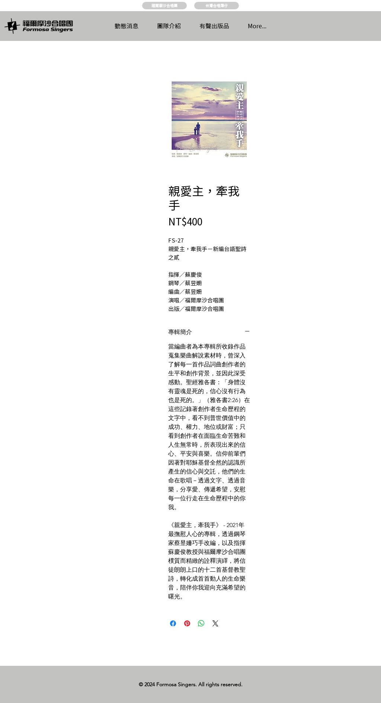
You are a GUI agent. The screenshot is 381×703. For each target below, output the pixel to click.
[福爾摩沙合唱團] (164, 5)
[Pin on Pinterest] (187, 623)
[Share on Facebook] (173, 623)
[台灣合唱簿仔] (216, 5)
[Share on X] (215, 623)
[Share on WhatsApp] (201, 623)
